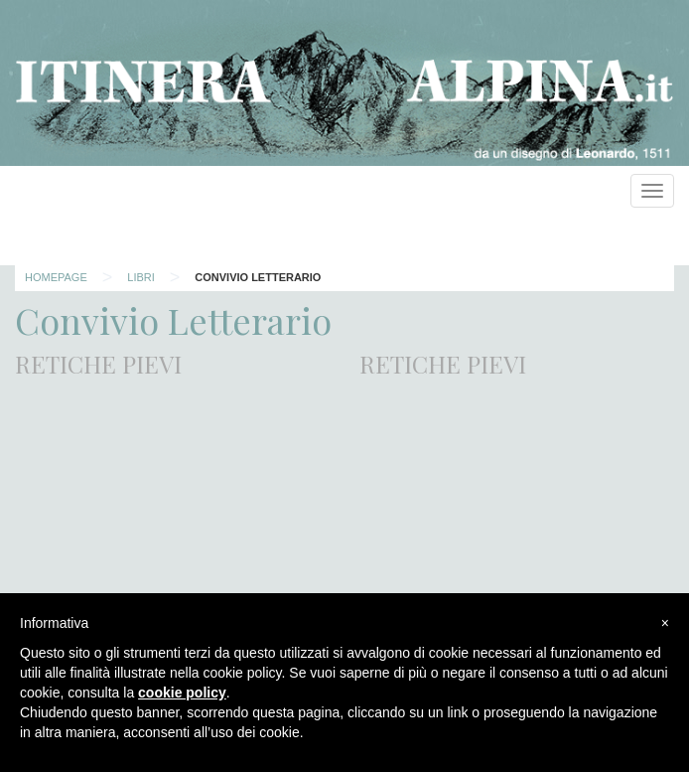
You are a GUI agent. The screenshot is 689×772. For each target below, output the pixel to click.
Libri (141, 277)
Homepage (56, 277)
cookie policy (182, 692)
